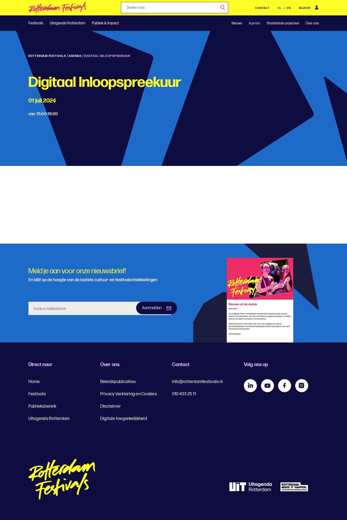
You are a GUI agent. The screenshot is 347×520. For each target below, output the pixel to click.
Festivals (35, 23)
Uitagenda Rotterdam (67, 23)
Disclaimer (110, 406)
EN (289, 8)
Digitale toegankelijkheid (123, 418)
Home (34, 381)
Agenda (254, 23)
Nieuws (237, 23)
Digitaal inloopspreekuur (107, 56)
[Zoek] (223, 7)
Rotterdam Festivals (47, 56)
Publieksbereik (42, 406)
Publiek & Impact (105, 23)
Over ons (312, 23)
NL (280, 8)
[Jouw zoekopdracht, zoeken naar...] (174, 7)
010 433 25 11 (184, 394)
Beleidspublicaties (118, 381)
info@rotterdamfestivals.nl (197, 381)
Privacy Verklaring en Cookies (128, 394)
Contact (262, 8)
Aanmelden (152, 307)
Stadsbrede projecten (283, 23)
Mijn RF (305, 8)
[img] (57, 9)
